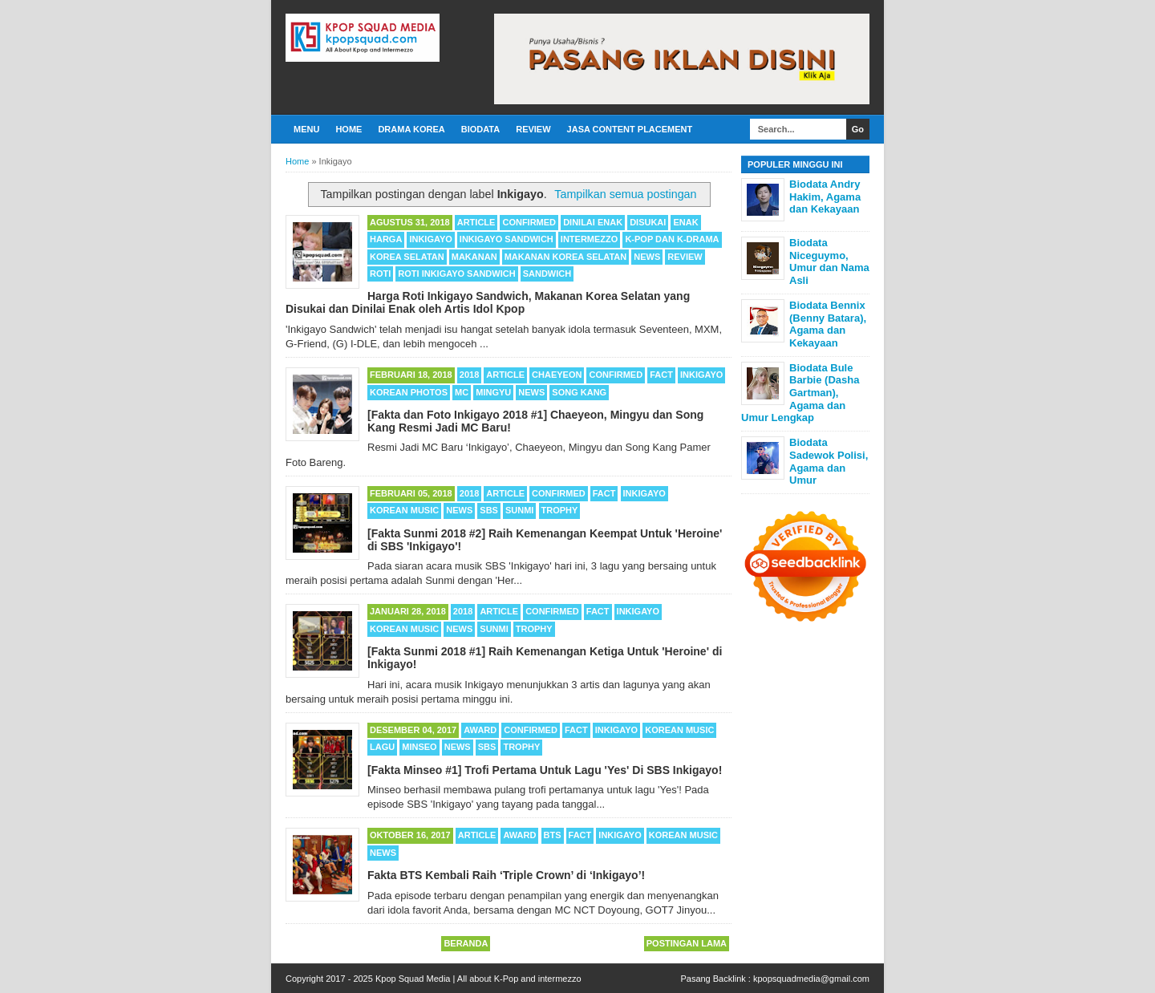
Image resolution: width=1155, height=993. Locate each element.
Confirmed (529, 222)
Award (480, 730)
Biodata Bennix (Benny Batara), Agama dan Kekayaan (827, 324)
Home (348, 129)
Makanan (474, 256)
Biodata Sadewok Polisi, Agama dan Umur (828, 461)
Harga (386, 239)
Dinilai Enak (592, 222)
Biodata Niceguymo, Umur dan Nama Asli (829, 261)
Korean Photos (409, 392)
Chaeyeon (557, 374)
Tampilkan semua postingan (625, 194)
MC (461, 392)
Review (533, 129)
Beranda (466, 943)
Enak (685, 222)
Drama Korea (411, 129)
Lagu (382, 747)
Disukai (648, 222)
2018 (469, 374)
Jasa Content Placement (630, 129)
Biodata (480, 129)
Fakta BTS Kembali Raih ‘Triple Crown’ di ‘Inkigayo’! (506, 875)
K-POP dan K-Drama (672, 239)
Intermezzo (589, 239)
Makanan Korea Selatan (566, 256)
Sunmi (519, 510)
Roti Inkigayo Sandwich (456, 273)
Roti (380, 273)
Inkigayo (430, 239)
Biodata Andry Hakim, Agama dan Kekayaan (825, 196)
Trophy (559, 510)
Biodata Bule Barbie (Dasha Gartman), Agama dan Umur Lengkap (800, 393)
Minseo (419, 747)
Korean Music (404, 510)
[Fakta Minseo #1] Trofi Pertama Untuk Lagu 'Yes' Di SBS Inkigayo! (544, 770)
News (647, 256)
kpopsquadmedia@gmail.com (811, 978)
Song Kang (579, 392)
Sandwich (547, 273)
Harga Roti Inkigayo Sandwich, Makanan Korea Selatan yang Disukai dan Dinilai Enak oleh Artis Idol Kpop (488, 302)
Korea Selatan (407, 256)
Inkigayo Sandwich (506, 239)
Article (476, 222)
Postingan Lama (686, 943)
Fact (661, 374)
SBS (489, 510)
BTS (552, 835)
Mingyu (493, 392)
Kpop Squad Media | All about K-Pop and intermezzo (478, 978)
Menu (306, 129)
